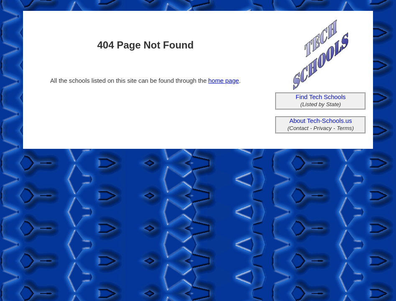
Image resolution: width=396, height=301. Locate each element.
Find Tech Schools (321, 97)
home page (223, 80)
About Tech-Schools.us (320, 120)
